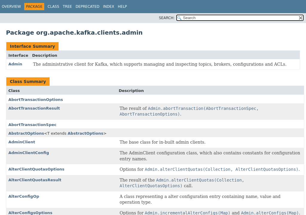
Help (122, 6)
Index (108, 6)
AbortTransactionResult (34, 108)
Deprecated (88, 6)
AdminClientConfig (28, 152)
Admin (15, 64)
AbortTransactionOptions (35, 99)
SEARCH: (167, 18)
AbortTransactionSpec (32, 124)
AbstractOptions (26, 133)
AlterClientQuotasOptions (36, 169)
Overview (11, 6)
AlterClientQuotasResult (34, 180)
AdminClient (21, 142)
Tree (67, 6)
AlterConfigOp (23, 196)
